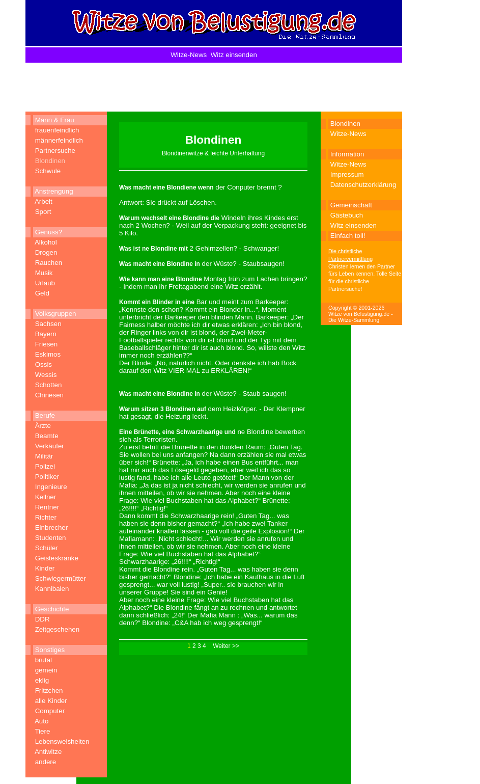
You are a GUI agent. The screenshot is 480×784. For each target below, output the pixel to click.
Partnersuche (55, 150)
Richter (46, 517)
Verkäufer (49, 446)
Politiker (47, 476)
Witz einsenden (234, 55)
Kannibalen (52, 588)
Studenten (50, 538)
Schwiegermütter (60, 578)
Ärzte (43, 425)
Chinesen (49, 395)
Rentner (47, 507)
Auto (41, 721)
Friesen (46, 344)
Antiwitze (48, 751)
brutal (43, 660)
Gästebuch (346, 215)
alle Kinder (51, 701)
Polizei (45, 466)
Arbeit (43, 201)
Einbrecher (51, 527)
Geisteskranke (56, 558)
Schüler (46, 548)
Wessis (46, 375)
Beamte (47, 436)
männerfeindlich (59, 140)
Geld (42, 293)
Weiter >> (226, 646)
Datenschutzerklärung (363, 184)
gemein (46, 670)
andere (46, 762)
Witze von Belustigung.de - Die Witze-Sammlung (360, 317)
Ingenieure (51, 487)
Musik (44, 273)
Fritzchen (49, 690)
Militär (44, 456)
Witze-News (189, 55)
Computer (50, 711)
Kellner (46, 497)
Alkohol (46, 242)
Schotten (48, 385)
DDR (42, 619)
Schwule (48, 171)
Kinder (45, 568)
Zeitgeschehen (57, 629)
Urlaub (45, 283)
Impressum (347, 174)
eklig (42, 680)
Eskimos (48, 354)
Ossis (43, 364)
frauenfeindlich (57, 130)
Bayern (46, 334)
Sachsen (48, 324)
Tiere (42, 731)
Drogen (46, 252)
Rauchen (48, 262)
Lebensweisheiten (62, 741)
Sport (43, 211)
